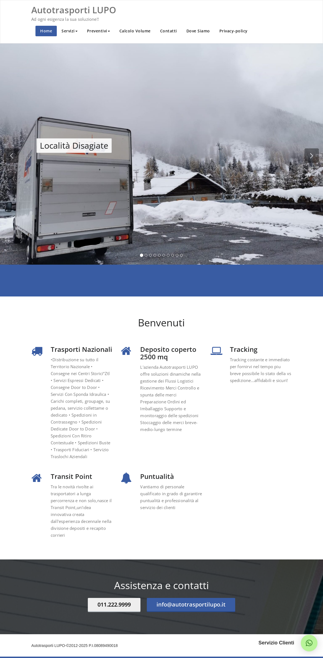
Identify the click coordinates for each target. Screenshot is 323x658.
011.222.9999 (114, 604)
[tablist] (161, 256)
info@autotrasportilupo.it (191, 604)
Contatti (168, 30)
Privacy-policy (233, 30)
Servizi (69, 30)
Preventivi (98, 30)
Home (46, 30)
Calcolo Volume (135, 30)
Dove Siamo (198, 30)
